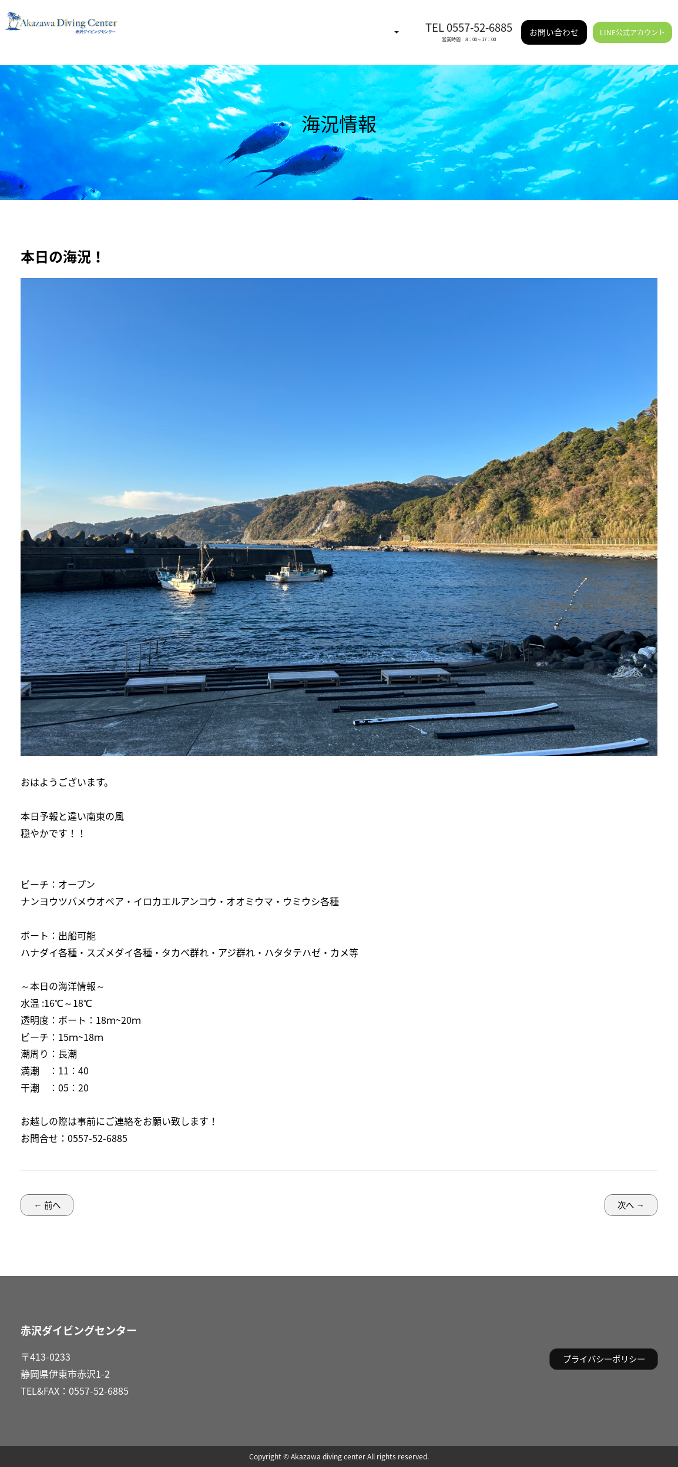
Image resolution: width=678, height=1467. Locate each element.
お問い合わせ (554, 23)
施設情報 (394, 23)
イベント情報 (281, 23)
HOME (188, 23)
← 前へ (46, 1204)
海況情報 (228, 23)
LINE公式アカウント (632, 23)
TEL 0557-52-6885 (468, 18)
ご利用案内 (342, 23)
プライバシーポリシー (604, 1358)
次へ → (630, 1204)
